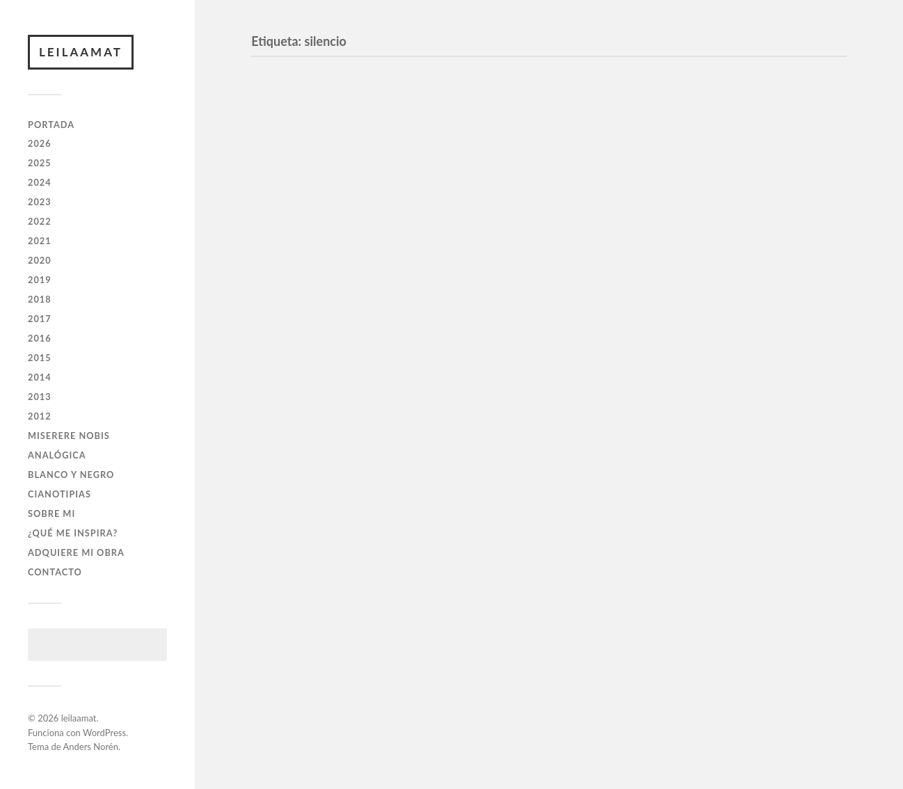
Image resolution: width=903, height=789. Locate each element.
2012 (39, 416)
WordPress (104, 732)
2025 (39, 162)
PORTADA (51, 124)
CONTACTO (55, 571)
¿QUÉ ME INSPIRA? (73, 533)
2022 (39, 221)
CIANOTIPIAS (59, 494)
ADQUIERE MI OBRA (76, 552)
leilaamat (80, 52)
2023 (39, 201)
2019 (39, 279)
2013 (39, 396)
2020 (39, 260)
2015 (39, 357)
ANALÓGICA (57, 455)
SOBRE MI (51, 513)
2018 (39, 299)
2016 (39, 338)
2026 (39, 143)
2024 (39, 182)
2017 (39, 318)
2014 (39, 377)
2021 (39, 240)
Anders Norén (90, 746)
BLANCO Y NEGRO (71, 474)
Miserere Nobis (69, 435)
